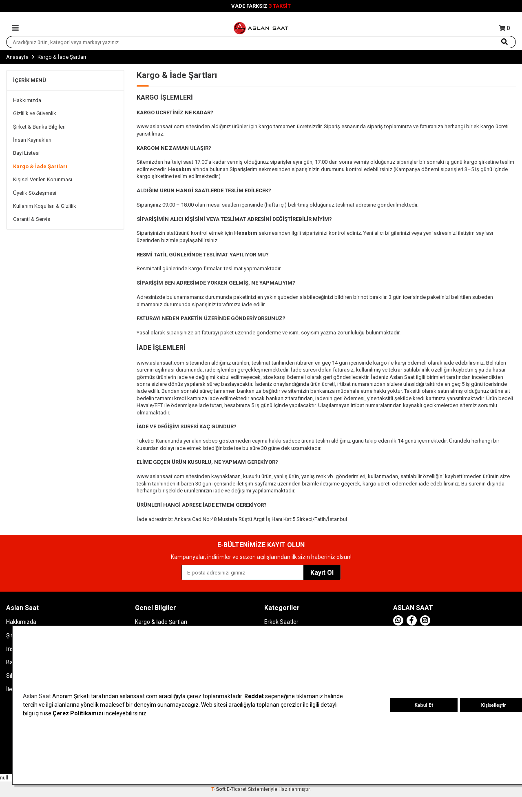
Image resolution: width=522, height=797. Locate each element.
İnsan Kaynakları (32, 140)
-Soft (219, 789)
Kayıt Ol (322, 573)
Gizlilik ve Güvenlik (34, 113)
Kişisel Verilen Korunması (42, 179)
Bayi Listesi (26, 153)
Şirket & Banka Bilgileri (39, 127)
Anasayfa (17, 57)
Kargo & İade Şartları (40, 166)
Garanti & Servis (31, 219)
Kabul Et (423, 705)
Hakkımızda (27, 100)
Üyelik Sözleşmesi (34, 193)
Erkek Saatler (281, 622)
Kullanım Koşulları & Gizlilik (44, 206)
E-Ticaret (237, 789)
